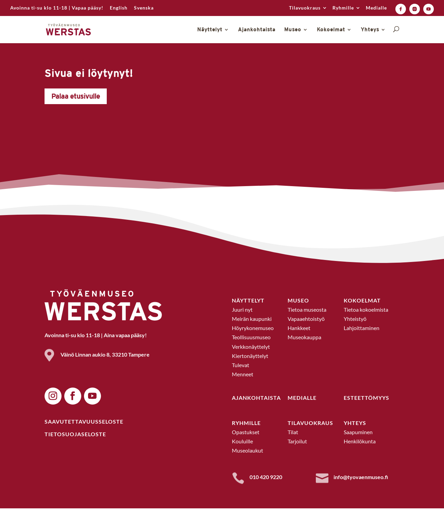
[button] (53, 411)
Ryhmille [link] (343, 8)
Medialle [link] (376, 8)
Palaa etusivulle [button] (75, 112)
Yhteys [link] (370, 29)
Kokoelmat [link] (331, 29)
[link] (118, 9)
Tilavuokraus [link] (305, 8)
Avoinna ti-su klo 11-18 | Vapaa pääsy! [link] (56, 8)
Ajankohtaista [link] (256, 29)
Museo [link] (292, 29)
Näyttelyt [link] (209, 29)
